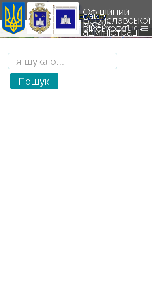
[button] (128, 28)
